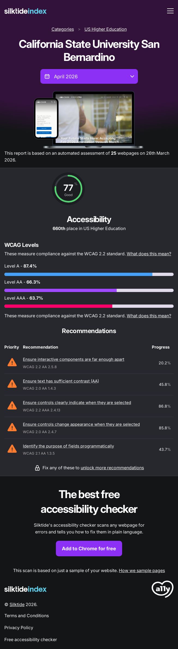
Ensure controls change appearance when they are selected (81, 424)
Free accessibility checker (30, 639)
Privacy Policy (18, 627)
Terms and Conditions (26, 615)
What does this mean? (149, 253)
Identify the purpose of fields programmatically (68, 446)
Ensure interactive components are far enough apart (73, 359)
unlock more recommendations (112, 467)
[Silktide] (25, 11)
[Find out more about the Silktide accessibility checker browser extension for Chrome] (89, 521)
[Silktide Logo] (25, 589)
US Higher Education (106, 29)
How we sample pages (142, 570)
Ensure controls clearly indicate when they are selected (77, 402)
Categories (63, 29)
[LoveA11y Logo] (163, 590)
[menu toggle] (170, 11)
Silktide (17, 604)
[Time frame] (89, 76)
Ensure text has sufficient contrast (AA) (61, 381)
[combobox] (89, 76)
